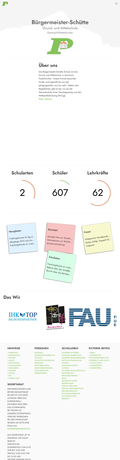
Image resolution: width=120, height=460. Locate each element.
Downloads (13, 363)
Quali (64, 378)
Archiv (11, 360)
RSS (9, 375)
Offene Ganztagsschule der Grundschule (73, 389)
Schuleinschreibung (56, 244)
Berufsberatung (42, 365)
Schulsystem (95, 363)
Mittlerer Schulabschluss (73, 370)
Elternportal (95, 368)
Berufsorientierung (44, 368)
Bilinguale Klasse (69, 381)
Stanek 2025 (13, 378)
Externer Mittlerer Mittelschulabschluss (72, 354)
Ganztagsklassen (70, 365)
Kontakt (11, 358)
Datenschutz (13, 355)
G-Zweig (65, 363)
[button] (116, 3)
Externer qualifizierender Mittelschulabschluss (73, 359)
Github (11, 373)
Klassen (11, 370)
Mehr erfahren (45, 99)
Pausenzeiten (68, 373)
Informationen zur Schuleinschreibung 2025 (67, 241)
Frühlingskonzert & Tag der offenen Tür (27, 237)
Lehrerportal (95, 365)
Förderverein (41, 373)
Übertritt (66, 398)
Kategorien (13, 368)
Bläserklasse (67, 383)
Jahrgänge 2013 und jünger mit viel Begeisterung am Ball (36, 240)
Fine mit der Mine (69, 386)
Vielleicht (90, 245)
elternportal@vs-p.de (18, 428)
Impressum (12, 352)
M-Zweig (65, 368)
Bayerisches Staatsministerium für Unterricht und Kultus (99, 358)
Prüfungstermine (69, 375)
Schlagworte (14, 365)
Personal (39, 352)
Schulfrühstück (69, 396)
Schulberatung (41, 370)
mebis (92, 352)
